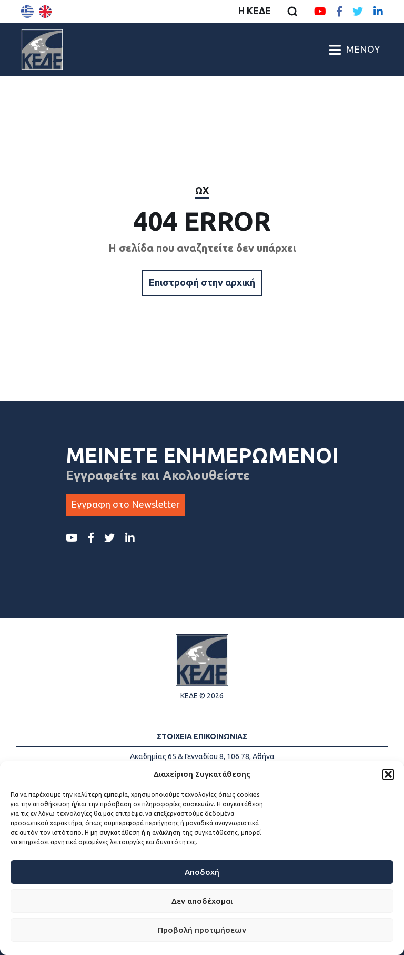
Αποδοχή (202, 872)
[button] (388, 774)
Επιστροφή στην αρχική (202, 282)
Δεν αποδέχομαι (202, 901)
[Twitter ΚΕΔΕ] (357, 11)
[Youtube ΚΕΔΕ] (320, 11)
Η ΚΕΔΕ (254, 10)
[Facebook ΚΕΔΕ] (339, 11)
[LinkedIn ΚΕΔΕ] (378, 11)
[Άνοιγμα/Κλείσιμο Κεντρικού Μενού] (354, 50)
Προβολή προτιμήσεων (202, 930)
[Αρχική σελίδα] (42, 49)
